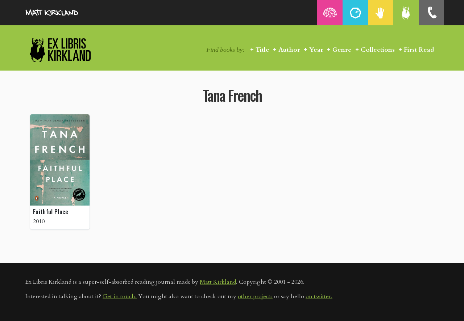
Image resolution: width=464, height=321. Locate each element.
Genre (342, 50)
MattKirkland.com (61, 12)
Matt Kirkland (218, 282)
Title (262, 50)
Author (289, 50)
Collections (378, 50)
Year (316, 50)
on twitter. (319, 296)
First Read (419, 50)
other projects (255, 296)
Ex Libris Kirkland (73, 49)
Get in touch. (120, 296)
